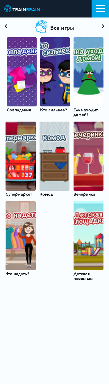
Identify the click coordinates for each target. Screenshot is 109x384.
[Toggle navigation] (100, 8)
